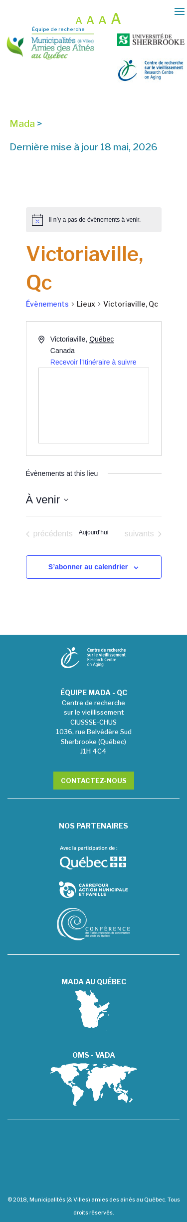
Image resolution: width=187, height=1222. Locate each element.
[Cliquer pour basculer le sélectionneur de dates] (47, 499)
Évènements (47, 304)
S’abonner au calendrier (88, 567)
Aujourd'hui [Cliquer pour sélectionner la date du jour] (94, 532)
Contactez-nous (94, 781)
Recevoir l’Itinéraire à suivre (93, 362)
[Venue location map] (94, 405)
